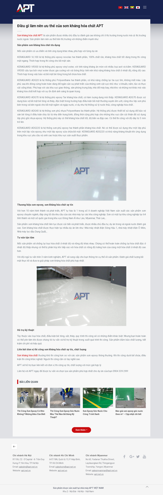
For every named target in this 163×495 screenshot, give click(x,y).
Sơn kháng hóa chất (27, 355)
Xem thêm (81, 430)
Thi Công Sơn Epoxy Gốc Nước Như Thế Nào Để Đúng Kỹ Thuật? (65, 414)
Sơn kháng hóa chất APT (29, 35)
